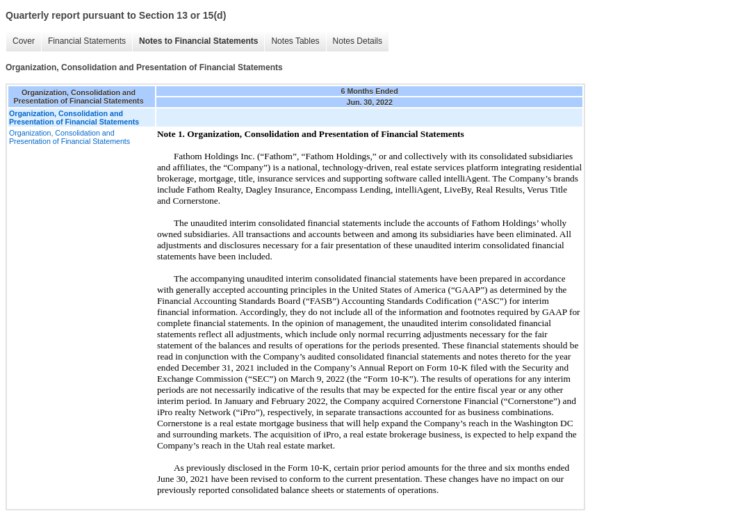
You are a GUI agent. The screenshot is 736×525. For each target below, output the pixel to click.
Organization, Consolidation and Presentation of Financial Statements (69, 137)
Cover (24, 41)
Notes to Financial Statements (198, 41)
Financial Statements (87, 41)
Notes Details (357, 41)
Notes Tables (295, 41)
